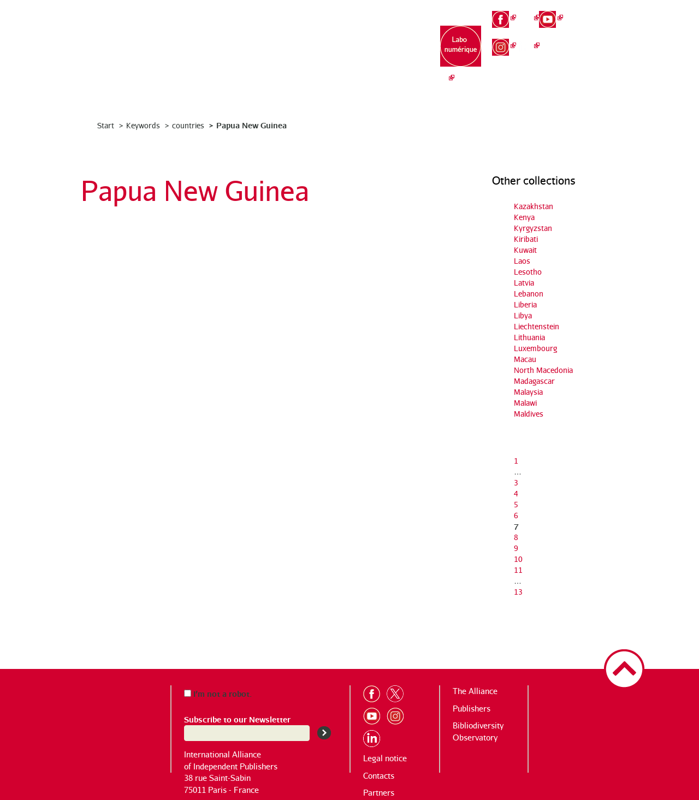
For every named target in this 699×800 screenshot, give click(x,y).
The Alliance (257, 44)
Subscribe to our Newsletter (237, 719)
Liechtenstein (536, 326)
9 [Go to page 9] (516, 548)
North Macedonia (543, 370)
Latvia (524, 282)
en (599, 30)
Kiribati (526, 239)
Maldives (528, 413)
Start (105, 125)
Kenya (524, 217)
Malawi (525, 402)
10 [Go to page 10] (518, 559)
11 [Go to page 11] (518, 569)
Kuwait (525, 249)
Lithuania (529, 337)
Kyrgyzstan (533, 228)
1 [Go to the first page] (516, 460)
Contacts (378, 776)
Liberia (525, 304)
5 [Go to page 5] (516, 504)
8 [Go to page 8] (516, 537)
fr (598, 12)
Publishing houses (326, 49)
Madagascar (534, 381)
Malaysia (528, 391)
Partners (378, 792)
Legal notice (385, 758)
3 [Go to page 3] (516, 482)
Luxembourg (535, 348)
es (598, 49)
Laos (522, 260)
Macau (525, 359)
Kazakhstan (533, 206)
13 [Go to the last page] (518, 591)
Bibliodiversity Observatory (394, 49)
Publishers (471, 708)
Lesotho (528, 271)
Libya (523, 315)
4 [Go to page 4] (516, 493)
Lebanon (528, 293)
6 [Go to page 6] (516, 515)
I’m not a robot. (218, 693)
